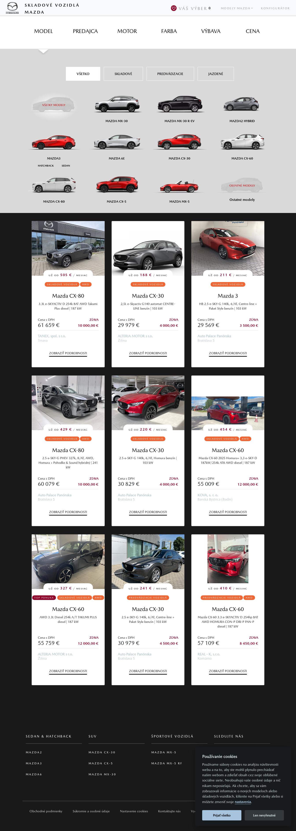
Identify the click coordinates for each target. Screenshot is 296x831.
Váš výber (191, 8)
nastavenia (243, 802)
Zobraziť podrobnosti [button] (68, 353)
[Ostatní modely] (242, 185)
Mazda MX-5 (164, 752)
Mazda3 (34, 763)
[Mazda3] (54, 143)
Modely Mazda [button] (236, 8)
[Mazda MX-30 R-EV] (179, 106)
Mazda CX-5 (101, 763)
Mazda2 (34, 752)
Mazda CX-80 (68, 296)
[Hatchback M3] (45, 165)
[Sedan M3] (65, 165)
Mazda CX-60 (228, 450)
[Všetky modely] (54, 102)
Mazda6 (34, 774)
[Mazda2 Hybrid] (242, 106)
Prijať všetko (222, 815)
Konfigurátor (275, 8)
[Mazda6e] (117, 143)
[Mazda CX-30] (179, 143)
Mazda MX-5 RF (166, 763)
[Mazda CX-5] (117, 186)
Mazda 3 (228, 296)
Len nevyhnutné (264, 815)
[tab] (43, 31)
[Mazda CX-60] (242, 143)
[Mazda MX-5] (179, 186)
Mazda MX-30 (102, 774)
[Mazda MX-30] (117, 106)
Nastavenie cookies (134, 811)
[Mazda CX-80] (54, 186)
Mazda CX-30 (148, 296)
